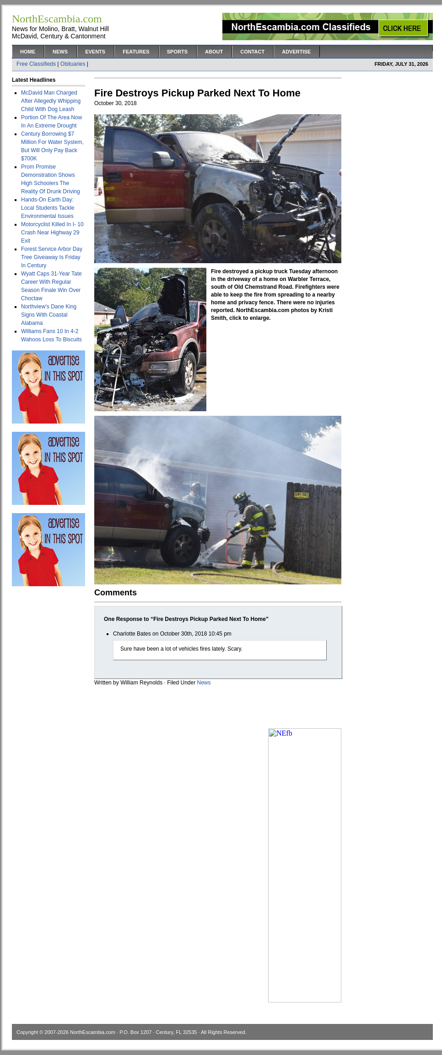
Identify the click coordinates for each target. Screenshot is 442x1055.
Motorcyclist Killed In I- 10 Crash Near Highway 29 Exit (52, 232)
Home (27, 51)
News (60, 51)
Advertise (296, 51)
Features (136, 51)
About (214, 51)
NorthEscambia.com (92, 1032)
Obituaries (73, 64)
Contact (252, 51)
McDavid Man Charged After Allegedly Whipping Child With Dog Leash (51, 101)
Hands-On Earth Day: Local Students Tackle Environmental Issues (48, 207)
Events (95, 51)
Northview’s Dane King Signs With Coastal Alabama (48, 314)
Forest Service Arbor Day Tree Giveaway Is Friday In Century (51, 257)
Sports (177, 51)
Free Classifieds (36, 64)
